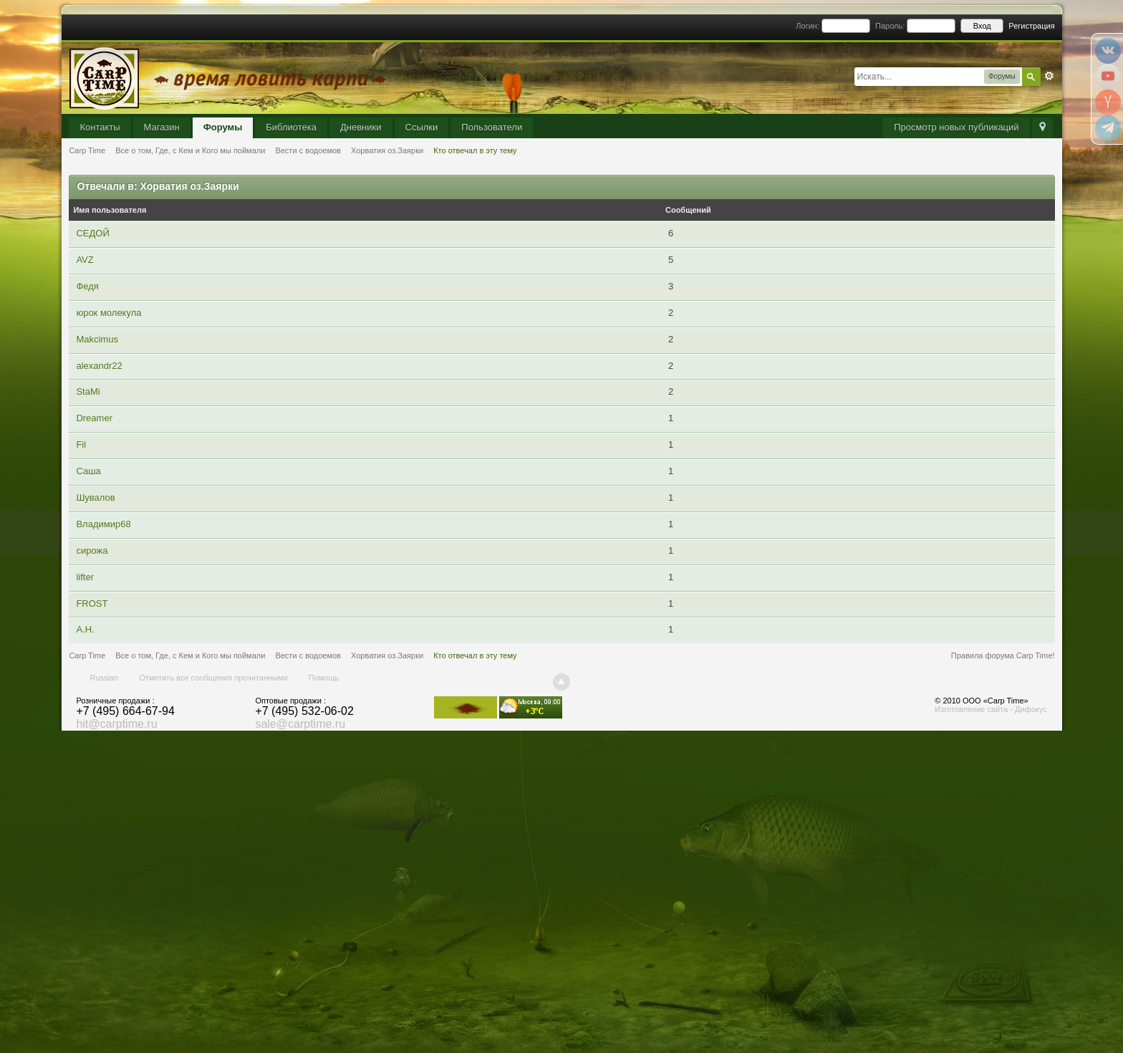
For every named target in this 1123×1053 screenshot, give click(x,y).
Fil (81, 444)
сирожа (91, 550)
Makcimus (97, 339)
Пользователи (491, 127)
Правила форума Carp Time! (1003, 655)
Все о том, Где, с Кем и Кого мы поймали (190, 655)
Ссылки (421, 127)
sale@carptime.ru (300, 724)
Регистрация (1031, 25)
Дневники (361, 127)
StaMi (88, 391)
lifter (85, 577)
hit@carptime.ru (116, 724)
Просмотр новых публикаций (956, 127)
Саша (88, 471)
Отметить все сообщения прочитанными (213, 677)
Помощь (324, 677)
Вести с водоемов (308, 655)
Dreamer (94, 418)
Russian (104, 677)
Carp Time (87, 655)
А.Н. (85, 629)
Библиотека (291, 127)
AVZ (84, 259)
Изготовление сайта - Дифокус (990, 709)
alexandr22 (99, 365)
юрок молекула (108, 312)
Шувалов (95, 497)
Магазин (162, 127)
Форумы (223, 127)
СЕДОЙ (92, 233)
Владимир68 (103, 524)
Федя (87, 286)
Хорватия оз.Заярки (387, 655)
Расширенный (1049, 76)
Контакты (99, 127)
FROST (91, 603)
